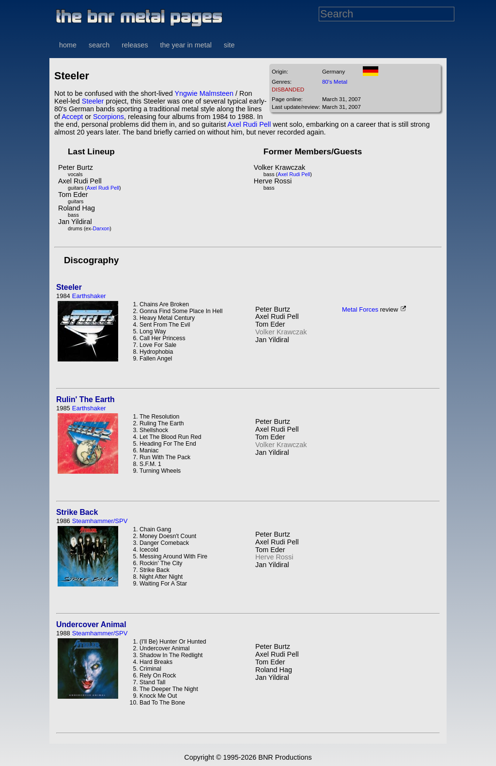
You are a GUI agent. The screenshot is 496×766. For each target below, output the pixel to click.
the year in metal (186, 45)
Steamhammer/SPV (99, 521)
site (229, 45)
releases (135, 45)
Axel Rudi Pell (249, 124)
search (99, 45)
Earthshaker (89, 296)
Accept (72, 116)
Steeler (93, 101)
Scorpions (108, 116)
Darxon (101, 228)
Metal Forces (360, 309)
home (68, 45)
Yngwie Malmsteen (204, 93)
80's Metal (334, 82)
